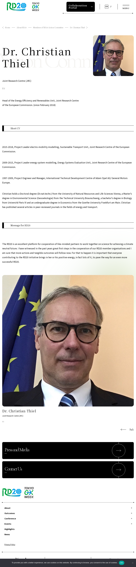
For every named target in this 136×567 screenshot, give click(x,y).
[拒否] (132, 562)
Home (7, 27)
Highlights (9, 529)
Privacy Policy (9, 545)
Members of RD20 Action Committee (48, 27)
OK (121, 563)
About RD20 (22, 27)
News (7, 534)
